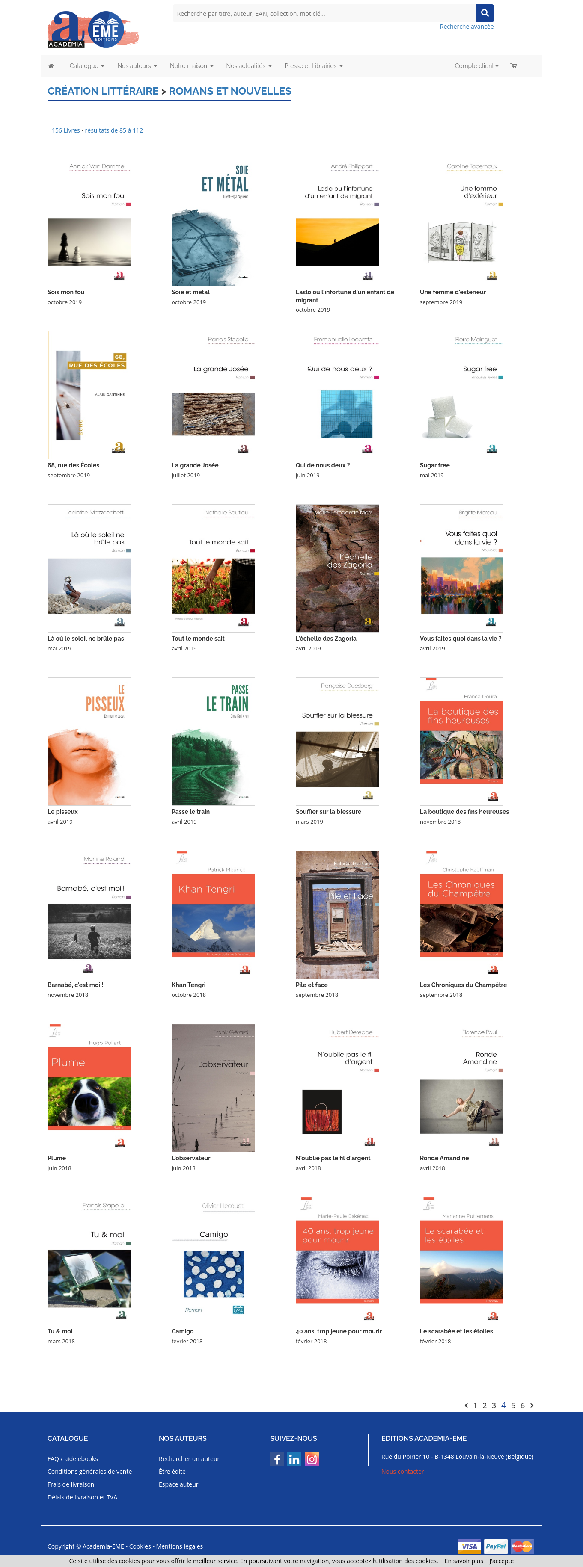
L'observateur (191, 1158)
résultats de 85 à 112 (114, 130)
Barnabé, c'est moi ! (76, 985)
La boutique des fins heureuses (464, 811)
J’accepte (502, 1561)
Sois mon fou (66, 292)
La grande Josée (195, 465)
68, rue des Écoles (73, 465)
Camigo (183, 1331)
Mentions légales (179, 1546)
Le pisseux (63, 811)
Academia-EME (103, 1546)
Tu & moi (60, 1331)
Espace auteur (179, 1484)
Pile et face (312, 985)
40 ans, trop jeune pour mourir (339, 1331)
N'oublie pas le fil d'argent (333, 1158)
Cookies (140, 1546)
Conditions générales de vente (90, 1471)
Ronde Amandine (444, 1158)
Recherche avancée (467, 26)
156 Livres (66, 130)
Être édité (172, 1471)
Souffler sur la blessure (328, 811)
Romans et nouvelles (230, 91)
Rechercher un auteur (189, 1459)
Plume (57, 1158)
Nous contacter (402, 1471)
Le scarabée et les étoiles (456, 1331)
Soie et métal (191, 292)
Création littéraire (103, 91)
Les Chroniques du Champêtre (463, 985)
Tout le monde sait (198, 638)
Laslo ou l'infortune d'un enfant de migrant (345, 296)
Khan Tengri (188, 985)
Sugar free (435, 465)
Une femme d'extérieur (453, 292)
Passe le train (191, 811)
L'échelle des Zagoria (326, 638)
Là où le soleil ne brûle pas (86, 638)
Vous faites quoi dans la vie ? (461, 638)
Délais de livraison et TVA (82, 1497)
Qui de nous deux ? (323, 465)
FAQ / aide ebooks (73, 1459)
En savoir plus (464, 1561)
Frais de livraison (71, 1484)
